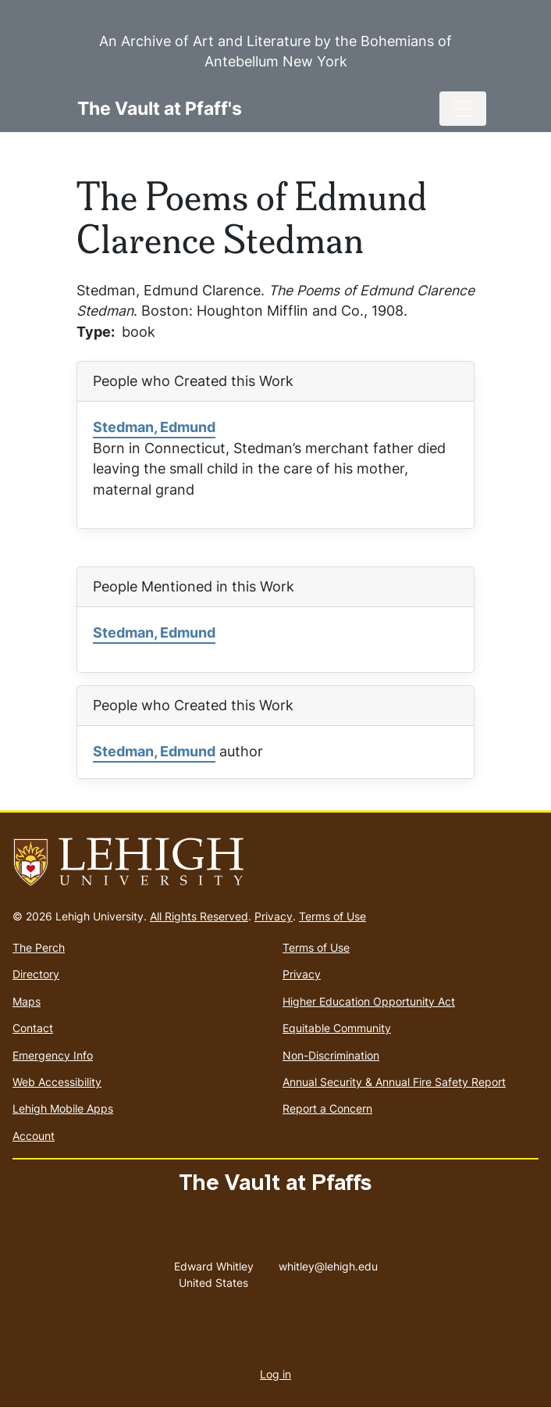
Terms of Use (332, 916)
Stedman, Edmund (154, 427)
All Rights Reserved (199, 916)
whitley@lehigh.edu (328, 1263)
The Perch (38, 947)
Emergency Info (52, 1055)
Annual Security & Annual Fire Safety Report (394, 1081)
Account (33, 1135)
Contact (32, 1027)
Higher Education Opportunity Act (369, 1001)
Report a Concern (327, 1108)
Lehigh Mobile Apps (62, 1108)
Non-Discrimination (331, 1055)
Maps (26, 1001)
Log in (275, 1374)
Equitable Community (337, 1027)
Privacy (273, 916)
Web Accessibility (56, 1081)
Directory (35, 974)
